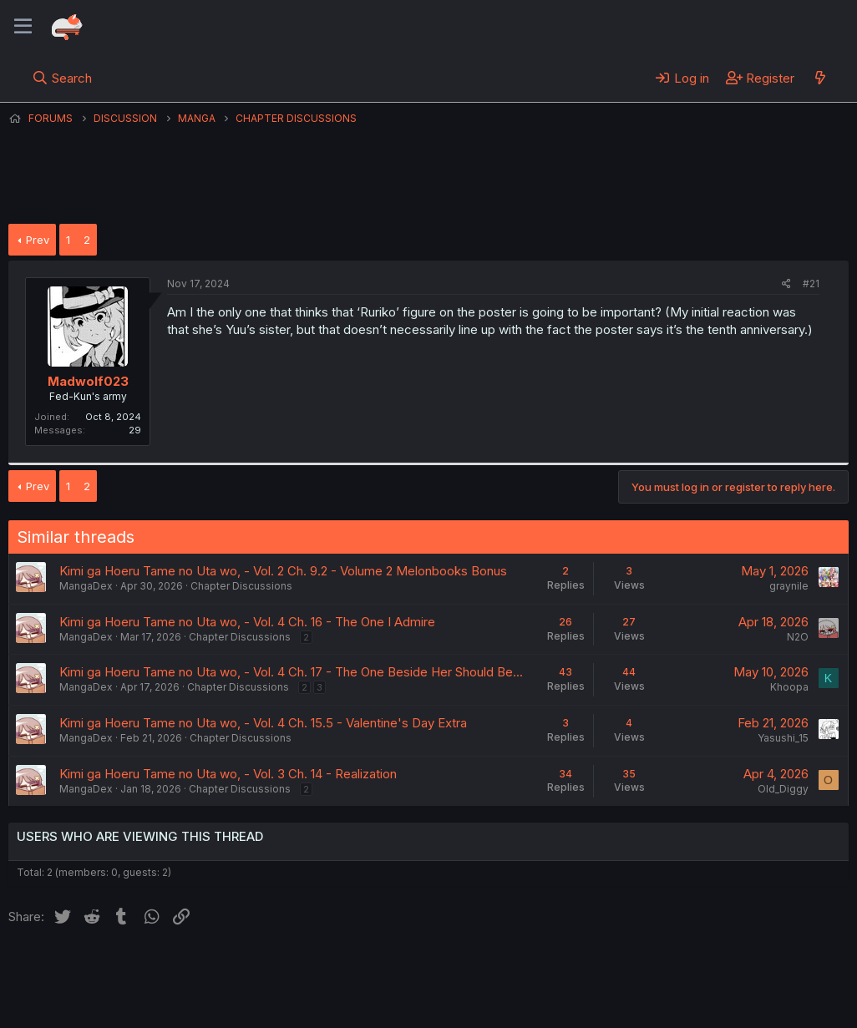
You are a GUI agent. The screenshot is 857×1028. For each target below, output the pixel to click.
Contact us (226, 968)
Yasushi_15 (783, 738)
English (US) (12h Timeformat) (94, 968)
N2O (798, 636)
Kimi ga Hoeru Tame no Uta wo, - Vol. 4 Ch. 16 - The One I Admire (247, 622)
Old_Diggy (783, 788)
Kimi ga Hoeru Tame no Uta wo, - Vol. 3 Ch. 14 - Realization (228, 774)
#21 (811, 283)
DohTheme (689, 1004)
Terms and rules (318, 968)
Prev (37, 239)
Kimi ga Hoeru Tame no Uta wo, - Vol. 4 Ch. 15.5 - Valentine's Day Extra (263, 723)
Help (487, 968)
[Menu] (23, 26)
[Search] (62, 77)
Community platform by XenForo (711, 991)
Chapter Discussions (241, 586)
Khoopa (789, 687)
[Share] (786, 284)
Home (535, 968)
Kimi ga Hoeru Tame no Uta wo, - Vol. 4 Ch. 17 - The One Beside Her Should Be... (291, 672)
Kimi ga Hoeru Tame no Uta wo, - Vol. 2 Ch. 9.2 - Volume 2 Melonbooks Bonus (283, 571)
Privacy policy (418, 968)
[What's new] (820, 77)
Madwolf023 (88, 381)
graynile (789, 586)
